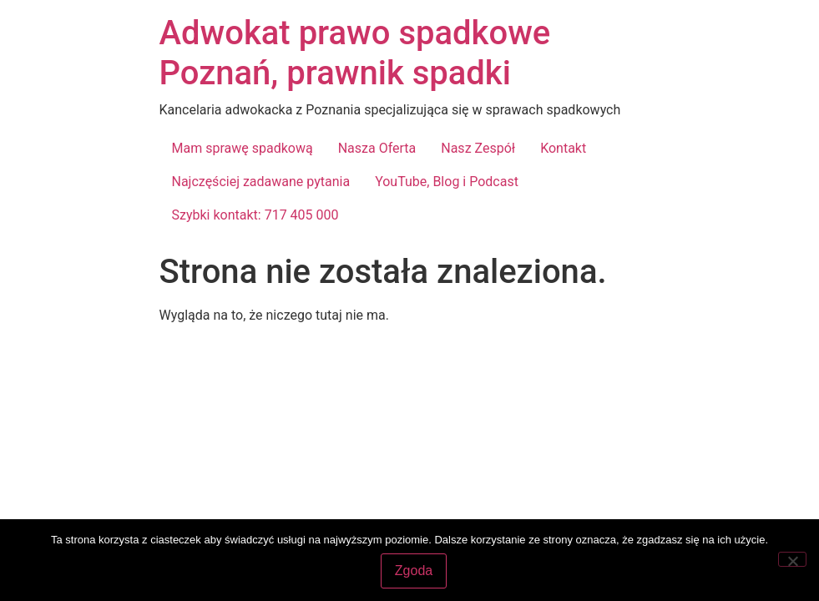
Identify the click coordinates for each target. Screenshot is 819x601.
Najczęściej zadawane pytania (261, 181)
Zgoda (413, 570)
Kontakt (563, 148)
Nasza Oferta (377, 148)
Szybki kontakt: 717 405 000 (255, 215)
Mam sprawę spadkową (242, 148)
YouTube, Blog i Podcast (446, 181)
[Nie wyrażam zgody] (792, 559)
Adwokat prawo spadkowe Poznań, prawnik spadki (355, 53)
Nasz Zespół (478, 148)
